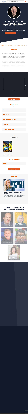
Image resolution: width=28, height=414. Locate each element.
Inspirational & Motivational (9, 27)
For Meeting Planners (20, 45)
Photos (4, 163)
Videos (6, 45)
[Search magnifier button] (7, 2)
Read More (14, 69)
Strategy (15, 27)
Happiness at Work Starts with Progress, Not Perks (13, 193)
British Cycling (6, 114)
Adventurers (19, 27)
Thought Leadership (22, 30)
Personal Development (16, 29)
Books (15, 45)
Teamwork (16, 30)
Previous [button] (2, 85)
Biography (2, 45)
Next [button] (25, 85)
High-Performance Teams (9, 119)
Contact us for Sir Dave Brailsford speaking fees (14, 36)
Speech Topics (10, 45)
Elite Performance (5, 29)
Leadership (10, 29)
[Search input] (16, 1)
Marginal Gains (6, 109)
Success (12, 30)
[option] (14, 85)
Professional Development (6, 30)
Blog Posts (25, 45)
